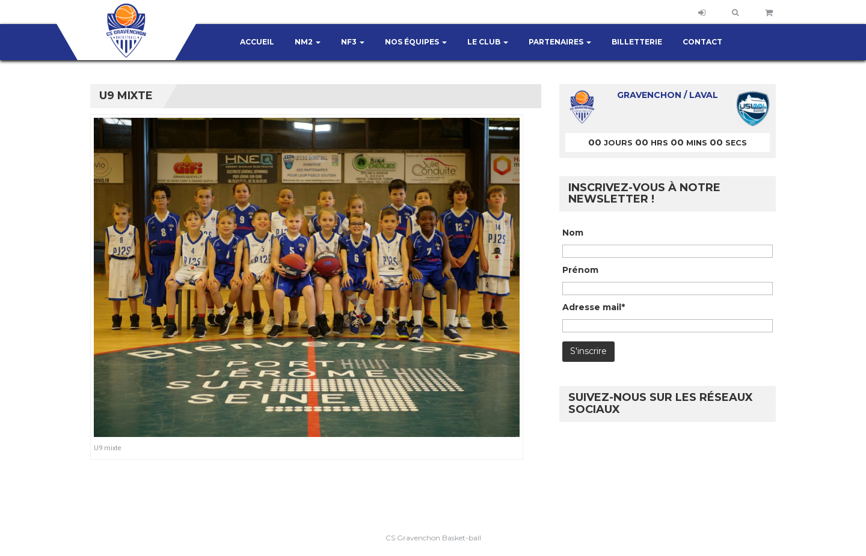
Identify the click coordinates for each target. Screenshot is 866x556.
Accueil (257, 41)
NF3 (352, 41)
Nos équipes (416, 41)
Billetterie (637, 41)
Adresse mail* (593, 307)
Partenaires (560, 41)
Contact (702, 41)
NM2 (308, 41)
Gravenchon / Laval (667, 95)
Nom (572, 232)
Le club (487, 41)
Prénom (580, 269)
